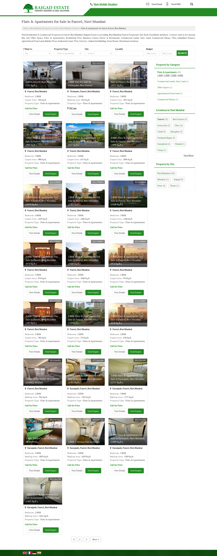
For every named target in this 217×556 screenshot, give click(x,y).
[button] (105, 4)
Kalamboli (162, 143)
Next (96, 539)
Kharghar (174, 131)
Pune (159, 185)
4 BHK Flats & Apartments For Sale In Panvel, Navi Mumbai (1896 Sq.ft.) (127, 141)
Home (25, 28)
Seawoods (162, 125)
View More (189, 155)
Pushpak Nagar (164, 137)
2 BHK (167, 75)
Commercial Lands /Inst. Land (171, 81)
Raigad (177, 179)
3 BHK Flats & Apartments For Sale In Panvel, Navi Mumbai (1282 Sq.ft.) (84, 201)
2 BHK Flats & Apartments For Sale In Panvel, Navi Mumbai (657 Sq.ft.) (84, 141)
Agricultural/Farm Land (168, 93)
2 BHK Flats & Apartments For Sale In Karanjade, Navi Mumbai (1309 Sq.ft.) (127, 438)
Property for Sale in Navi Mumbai (57, 28)
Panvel (76, 28)
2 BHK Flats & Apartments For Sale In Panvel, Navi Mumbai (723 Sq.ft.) (84, 319)
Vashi (160, 131)
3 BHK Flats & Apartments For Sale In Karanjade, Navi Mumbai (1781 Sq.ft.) (85, 379)
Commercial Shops (166, 99)
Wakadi (178, 143)
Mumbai (161, 179)
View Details (34, 114)
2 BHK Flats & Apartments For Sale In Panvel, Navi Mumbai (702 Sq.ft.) (42, 82)
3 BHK (173, 75)
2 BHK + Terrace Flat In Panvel (84, 441)
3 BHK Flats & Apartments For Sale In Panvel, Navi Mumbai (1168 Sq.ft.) (127, 201)
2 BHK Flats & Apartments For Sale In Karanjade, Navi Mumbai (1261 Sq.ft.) (42, 498)
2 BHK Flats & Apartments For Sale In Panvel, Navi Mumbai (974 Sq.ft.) (127, 260)
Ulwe (177, 125)
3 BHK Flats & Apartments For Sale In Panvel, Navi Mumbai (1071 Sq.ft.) (127, 82)
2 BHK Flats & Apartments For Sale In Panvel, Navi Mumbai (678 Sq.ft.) (127, 319)
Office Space (163, 87)
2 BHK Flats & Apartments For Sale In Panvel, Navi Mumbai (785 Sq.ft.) (42, 319)
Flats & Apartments (167, 72)
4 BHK (180, 75)
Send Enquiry (50, 114)
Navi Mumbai (35, 28)
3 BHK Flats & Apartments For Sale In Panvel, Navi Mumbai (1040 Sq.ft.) (84, 260)
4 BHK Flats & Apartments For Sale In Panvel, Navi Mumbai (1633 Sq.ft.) (42, 201)
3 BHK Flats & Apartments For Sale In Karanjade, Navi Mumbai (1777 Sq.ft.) (127, 379)
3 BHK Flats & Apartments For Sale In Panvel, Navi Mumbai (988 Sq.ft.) (42, 141)
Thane (173, 185)
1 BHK (160, 75)
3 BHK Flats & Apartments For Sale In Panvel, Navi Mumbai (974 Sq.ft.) (42, 260)
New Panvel (178, 119)
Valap (160, 150)
